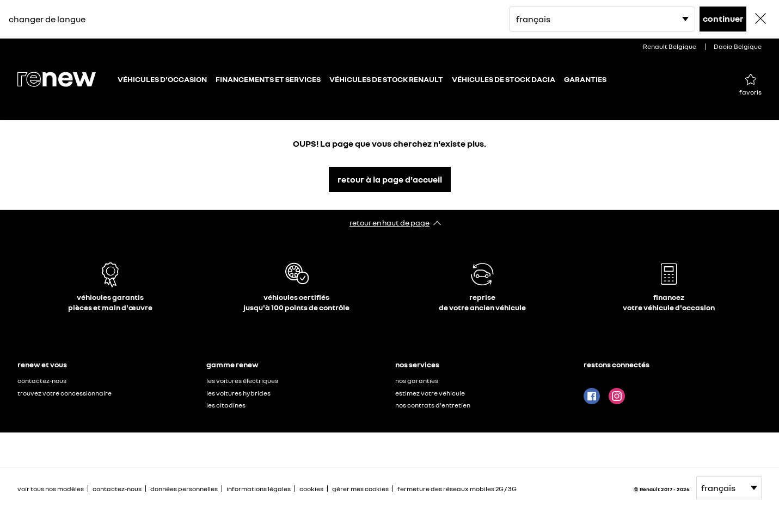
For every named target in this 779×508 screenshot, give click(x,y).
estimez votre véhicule (430, 393)
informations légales (258, 489)
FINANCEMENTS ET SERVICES (268, 79)
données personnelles (184, 489)
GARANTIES (585, 79)
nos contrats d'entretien (432, 405)
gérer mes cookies (360, 489)
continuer (723, 18)
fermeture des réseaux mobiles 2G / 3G (457, 489)
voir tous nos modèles (50, 489)
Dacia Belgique (738, 46)
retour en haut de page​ (389, 222)
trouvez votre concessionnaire (64, 393)
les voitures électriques (242, 381)
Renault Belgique (669, 46)
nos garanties (416, 381)
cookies (311, 489)
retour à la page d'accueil (390, 179)
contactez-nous (41, 381)
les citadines (226, 405)
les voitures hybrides (238, 393)
